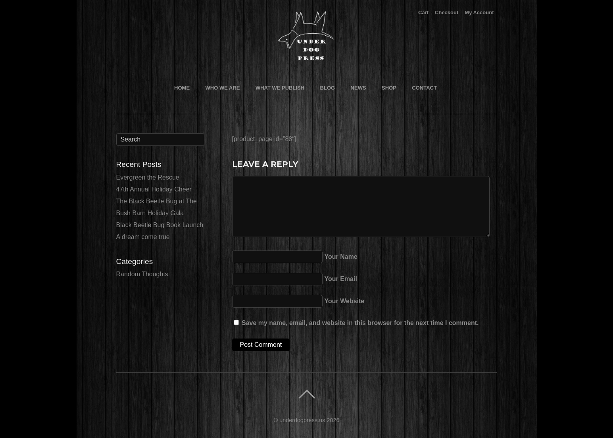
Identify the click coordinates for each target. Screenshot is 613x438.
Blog (327, 88)
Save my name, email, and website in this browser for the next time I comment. (360, 322)
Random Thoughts (142, 274)
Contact (424, 88)
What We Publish (280, 88)
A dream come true (143, 236)
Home (182, 88)
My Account (479, 12)
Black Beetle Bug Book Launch (160, 225)
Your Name (341, 256)
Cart (423, 12)
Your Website (345, 301)
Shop (389, 88)
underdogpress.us (302, 420)
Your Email (341, 278)
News (358, 88)
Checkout (446, 12)
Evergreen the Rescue (147, 177)
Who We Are (223, 88)
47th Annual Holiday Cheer (154, 189)
